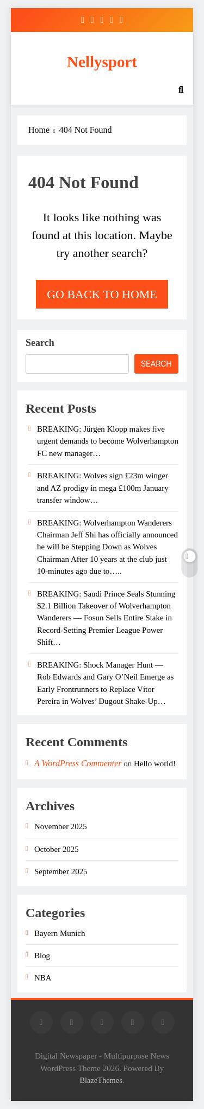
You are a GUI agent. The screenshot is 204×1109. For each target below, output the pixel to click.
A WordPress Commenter (78, 763)
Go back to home (102, 294)
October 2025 (56, 849)
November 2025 (60, 826)
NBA (43, 977)
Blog (42, 955)
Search (40, 342)
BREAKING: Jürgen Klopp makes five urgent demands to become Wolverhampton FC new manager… (107, 441)
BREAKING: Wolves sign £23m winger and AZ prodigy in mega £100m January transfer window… (103, 487)
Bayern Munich (59, 933)
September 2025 (61, 871)
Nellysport (102, 61)
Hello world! (155, 763)
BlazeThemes (100, 1080)
